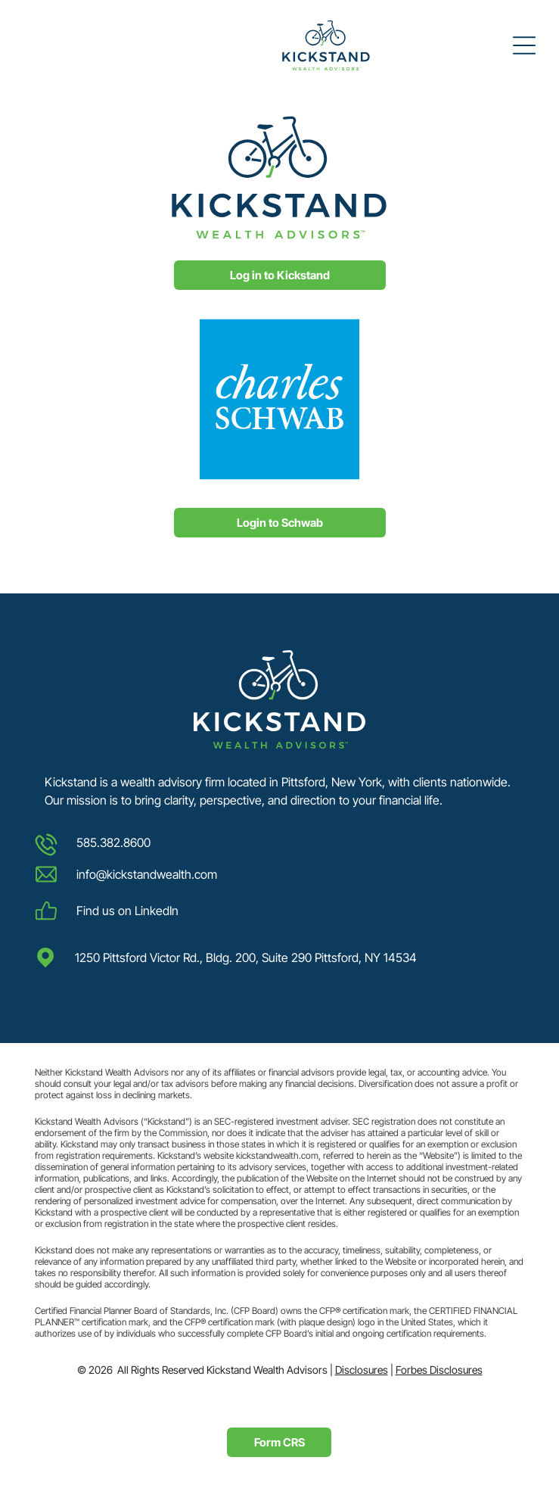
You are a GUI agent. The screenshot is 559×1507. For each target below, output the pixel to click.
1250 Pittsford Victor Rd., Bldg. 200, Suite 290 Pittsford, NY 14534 (246, 957)
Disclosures (361, 1369)
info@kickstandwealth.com (146, 874)
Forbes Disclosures (439, 1369)
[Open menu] (524, 45)
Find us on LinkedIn (127, 910)
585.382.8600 (113, 842)
